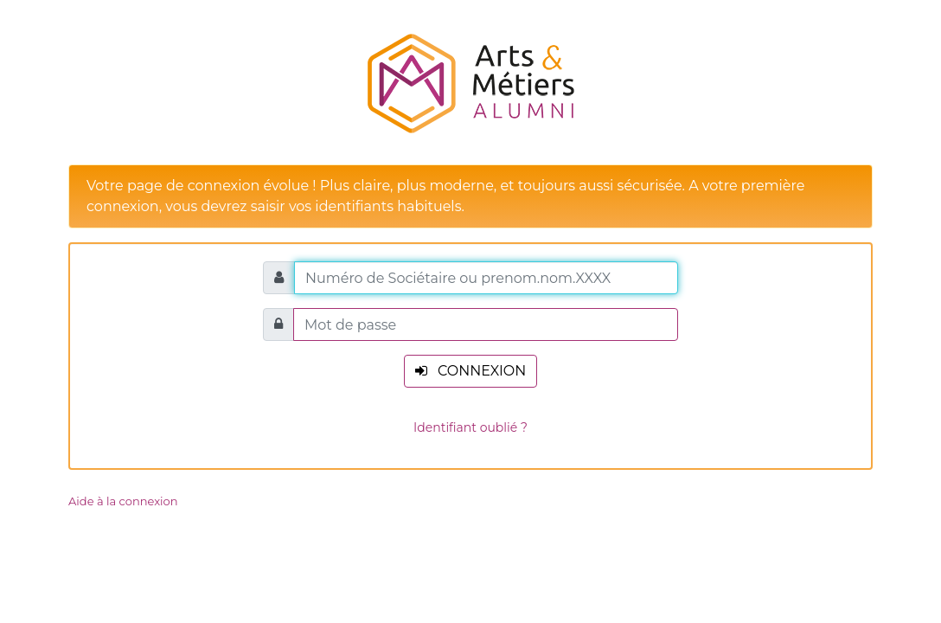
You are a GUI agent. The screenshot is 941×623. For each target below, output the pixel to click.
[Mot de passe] (485, 324)
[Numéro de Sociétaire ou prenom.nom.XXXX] (486, 277)
